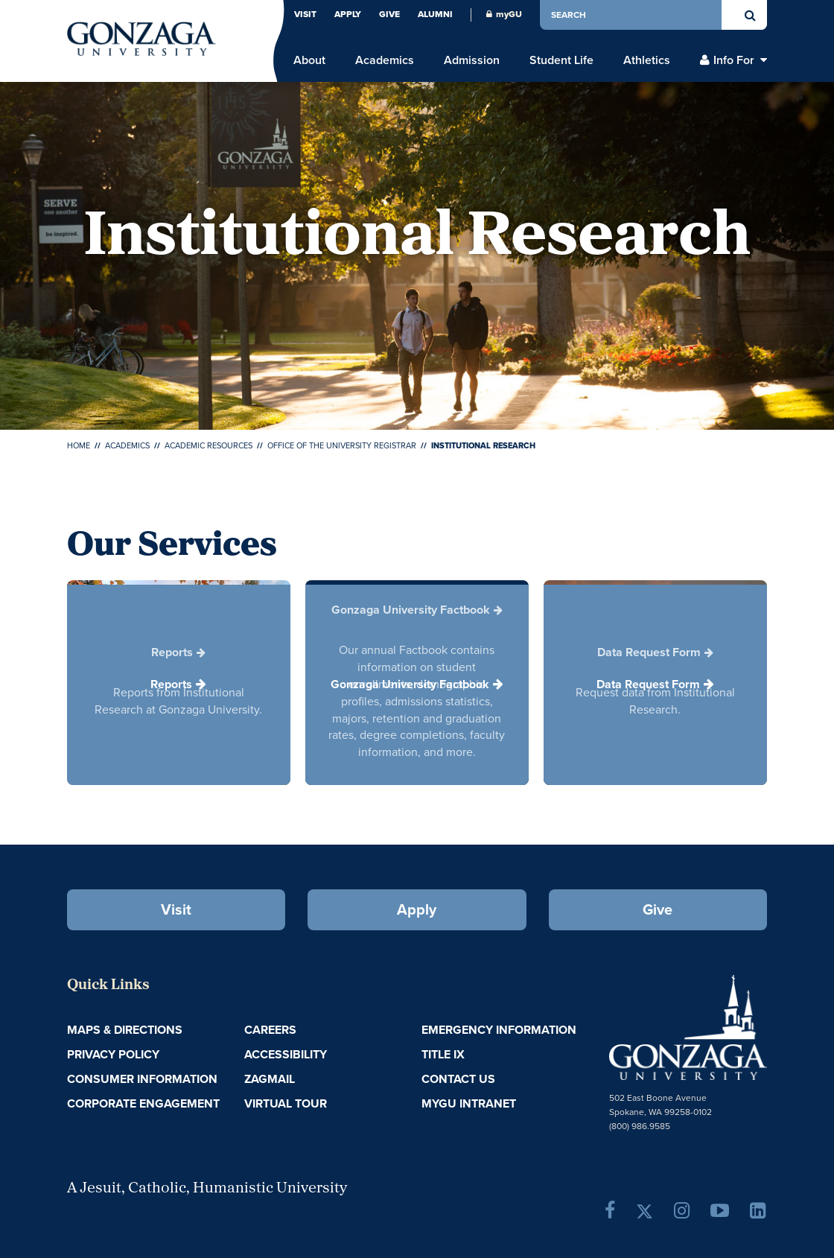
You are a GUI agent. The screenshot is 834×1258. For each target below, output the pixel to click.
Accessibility (285, 1054)
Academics (127, 445)
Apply (347, 14)
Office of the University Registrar (341, 445)
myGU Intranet (468, 1103)
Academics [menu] (384, 60)
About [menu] (309, 60)
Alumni (435, 14)
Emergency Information (498, 1029)
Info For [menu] (733, 60)
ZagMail (269, 1078)
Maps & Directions (124, 1029)
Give (389, 14)
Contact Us (458, 1078)
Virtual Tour (285, 1103)
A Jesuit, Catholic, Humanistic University (207, 1188)
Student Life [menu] (561, 60)
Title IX (443, 1054)
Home (78, 445)
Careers (270, 1029)
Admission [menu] (472, 60)
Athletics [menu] (646, 60)
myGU (504, 14)
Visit (305, 14)
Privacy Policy (113, 1054)
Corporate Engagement (143, 1103)
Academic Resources (208, 445)
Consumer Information (142, 1078)
